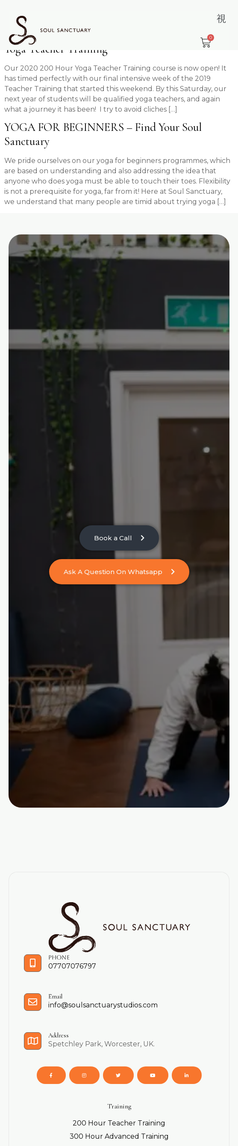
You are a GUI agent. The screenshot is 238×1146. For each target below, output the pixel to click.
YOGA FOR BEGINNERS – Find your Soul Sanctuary (103, 134)
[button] (221, 19)
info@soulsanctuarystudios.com (103, 1005)
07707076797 (72, 966)
